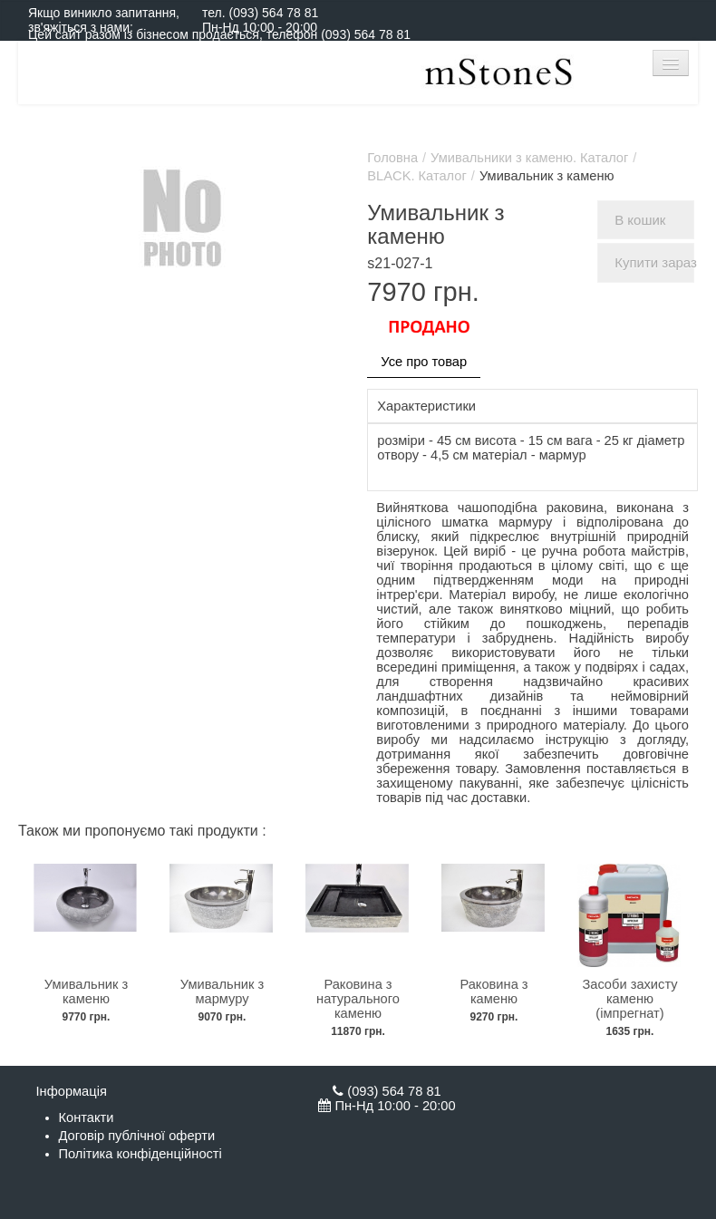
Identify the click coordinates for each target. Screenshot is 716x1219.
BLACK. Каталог (417, 176)
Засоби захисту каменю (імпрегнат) (629, 999)
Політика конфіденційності (140, 1153)
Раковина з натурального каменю (358, 999)
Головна (392, 157)
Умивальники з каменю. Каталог (529, 157)
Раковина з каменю (493, 991)
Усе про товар (424, 361)
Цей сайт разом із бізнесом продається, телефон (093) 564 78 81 (219, 34)
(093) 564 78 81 (273, 12)
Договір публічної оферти (137, 1135)
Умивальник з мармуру (222, 991)
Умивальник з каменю (86, 991)
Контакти (86, 1117)
